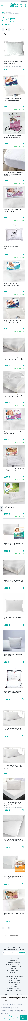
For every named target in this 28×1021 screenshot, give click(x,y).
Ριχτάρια (14, 978)
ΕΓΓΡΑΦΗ (22, 953)
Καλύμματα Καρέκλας (14, 990)
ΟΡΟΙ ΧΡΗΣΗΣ (14, 968)
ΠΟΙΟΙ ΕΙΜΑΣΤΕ (14, 960)
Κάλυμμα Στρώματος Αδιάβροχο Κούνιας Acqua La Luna (13, 395)
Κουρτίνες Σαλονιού (14, 988)
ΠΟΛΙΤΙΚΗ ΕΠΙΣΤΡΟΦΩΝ (14, 966)
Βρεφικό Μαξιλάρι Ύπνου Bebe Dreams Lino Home (13, 62)
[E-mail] (10, 953)
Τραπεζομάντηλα (14, 982)
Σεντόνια (14, 984)
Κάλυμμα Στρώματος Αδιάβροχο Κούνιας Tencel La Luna (13, 543)
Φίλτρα (1, 509)
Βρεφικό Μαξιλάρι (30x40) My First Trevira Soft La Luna (12, 321)
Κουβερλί (14, 986)
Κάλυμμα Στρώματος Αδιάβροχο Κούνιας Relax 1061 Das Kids (13, 729)
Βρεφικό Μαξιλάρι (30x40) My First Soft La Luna (12, 210)
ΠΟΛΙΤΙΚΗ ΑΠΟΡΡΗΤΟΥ (14, 970)
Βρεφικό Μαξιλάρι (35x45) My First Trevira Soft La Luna (12, 99)
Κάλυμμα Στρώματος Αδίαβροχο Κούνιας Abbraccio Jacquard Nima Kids (13, 174)
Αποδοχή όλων (23, 1017)
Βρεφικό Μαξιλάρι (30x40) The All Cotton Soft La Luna (14, 469)
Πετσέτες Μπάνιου (14, 980)
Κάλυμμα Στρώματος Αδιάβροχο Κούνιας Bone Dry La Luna (13, 877)
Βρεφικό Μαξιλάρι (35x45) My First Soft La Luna (12, 432)
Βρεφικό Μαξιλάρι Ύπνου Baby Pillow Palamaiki (13, 655)
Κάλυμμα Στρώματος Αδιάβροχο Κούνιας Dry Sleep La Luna (13, 136)
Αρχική (3, 12)
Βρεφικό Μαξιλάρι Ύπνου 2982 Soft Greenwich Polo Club (13, 692)
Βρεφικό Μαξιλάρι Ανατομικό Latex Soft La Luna (12, 506)
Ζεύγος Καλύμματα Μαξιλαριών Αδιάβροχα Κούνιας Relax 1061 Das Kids (13, 767)
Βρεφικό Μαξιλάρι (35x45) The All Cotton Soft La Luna (14, 914)
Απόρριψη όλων (4, 1017)
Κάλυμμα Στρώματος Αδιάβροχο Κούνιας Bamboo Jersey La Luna (14, 840)
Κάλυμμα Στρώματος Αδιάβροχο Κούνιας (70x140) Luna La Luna (13, 580)
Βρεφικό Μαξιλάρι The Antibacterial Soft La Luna (11, 284)
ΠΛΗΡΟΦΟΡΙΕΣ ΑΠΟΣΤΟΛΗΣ (14, 964)
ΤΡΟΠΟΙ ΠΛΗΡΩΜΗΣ (14, 962)
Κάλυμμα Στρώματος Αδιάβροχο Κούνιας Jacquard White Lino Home (13, 804)
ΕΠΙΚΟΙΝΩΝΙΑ (24, 1)
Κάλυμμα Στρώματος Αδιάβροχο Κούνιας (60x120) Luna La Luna (13, 358)
